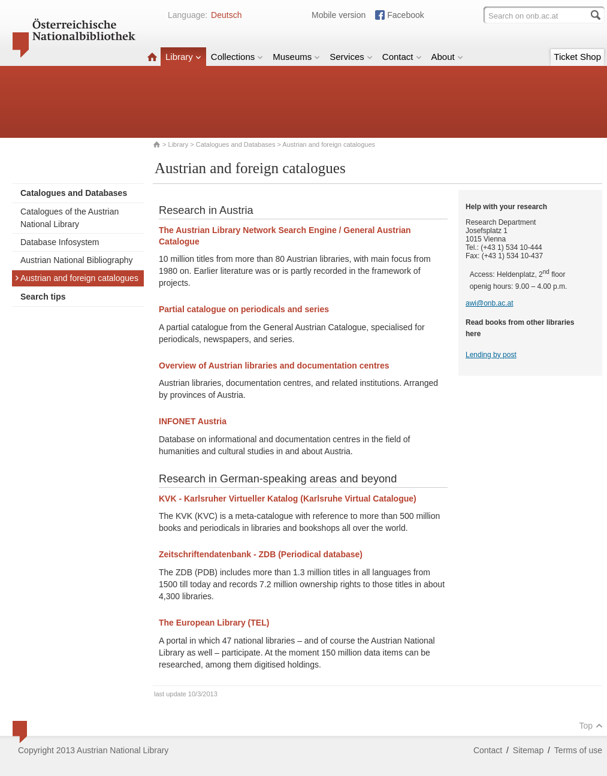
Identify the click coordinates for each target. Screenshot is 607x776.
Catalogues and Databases (236, 144)
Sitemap (528, 750)
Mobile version (339, 15)
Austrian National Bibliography (76, 260)
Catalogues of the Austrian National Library (69, 218)
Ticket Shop (577, 57)
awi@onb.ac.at (490, 303)
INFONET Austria (193, 421)
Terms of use (578, 750)
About (447, 57)
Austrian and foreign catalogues (76, 278)
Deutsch (226, 15)
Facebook (405, 15)
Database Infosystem (59, 242)
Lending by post (491, 355)
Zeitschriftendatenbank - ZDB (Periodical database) (261, 554)
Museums (296, 57)
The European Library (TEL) (214, 622)
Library (183, 57)
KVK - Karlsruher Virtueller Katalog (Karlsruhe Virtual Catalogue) (287, 498)
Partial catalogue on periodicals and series (244, 309)
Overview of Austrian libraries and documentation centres (274, 365)
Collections (237, 57)
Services (351, 57)
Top (591, 725)
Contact (402, 57)
